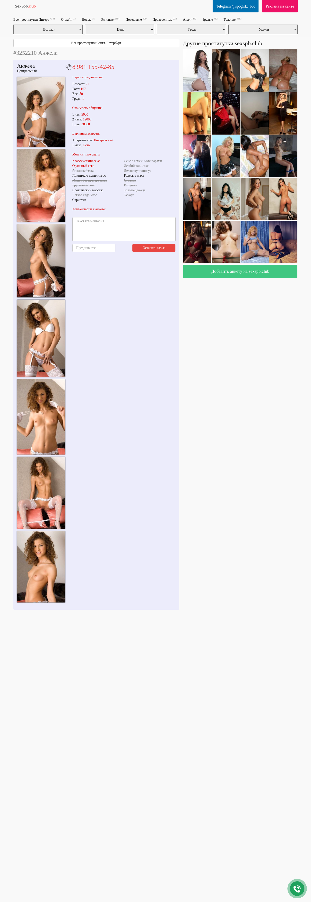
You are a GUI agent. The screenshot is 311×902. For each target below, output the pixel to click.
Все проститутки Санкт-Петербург (96, 43)
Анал (189, 19)
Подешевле (136, 19)
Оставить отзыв (154, 248)
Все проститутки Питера (34, 19)
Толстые (233, 19)
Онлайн (68, 19)
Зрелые (209, 19)
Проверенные (165, 19)
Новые (88, 19)
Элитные (110, 19)
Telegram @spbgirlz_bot (235, 6)
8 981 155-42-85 (93, 66)
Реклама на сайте (280, 6)
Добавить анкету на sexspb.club (240, 271)
